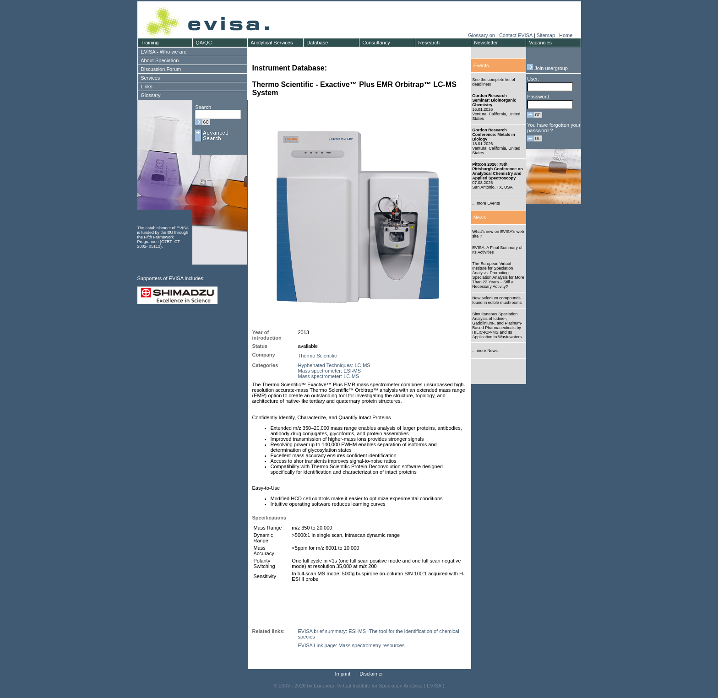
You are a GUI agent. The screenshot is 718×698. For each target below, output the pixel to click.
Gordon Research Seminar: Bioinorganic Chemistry (494, 100)
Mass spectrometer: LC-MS (328, 376)
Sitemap (546, 35)
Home (565, 35)
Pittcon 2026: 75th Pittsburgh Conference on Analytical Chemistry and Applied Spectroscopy (497, 171)
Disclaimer (371, 673)
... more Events (486, 203)
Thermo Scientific (317, 355)
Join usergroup (547, 68)
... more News (485, 350)
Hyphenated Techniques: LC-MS (334, 365)
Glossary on (482, 35)
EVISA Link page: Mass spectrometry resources (351, 645)
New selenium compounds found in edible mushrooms (497, 300)
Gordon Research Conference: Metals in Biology (493, 134)
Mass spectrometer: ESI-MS (329, 370)
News (479, 217)
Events (481, 65)
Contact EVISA (516, 35)
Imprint (343, 673)
